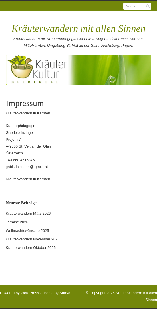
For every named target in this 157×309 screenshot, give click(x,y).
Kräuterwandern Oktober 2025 (31, 247)
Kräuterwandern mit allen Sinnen (78, 28)
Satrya (64, 293)
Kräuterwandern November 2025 (33, 239)
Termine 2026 (17, 222)
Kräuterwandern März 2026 (28, 213)
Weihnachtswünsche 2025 (27, 230)
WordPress (30, 293)
